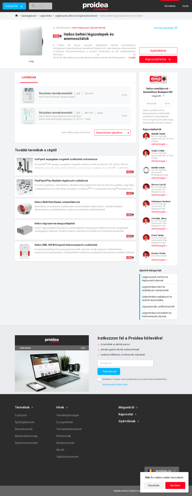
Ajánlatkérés (158, 50)
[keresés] (44, 6)
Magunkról (126, 407)
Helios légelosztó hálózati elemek (88, 27)
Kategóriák (11, 5)
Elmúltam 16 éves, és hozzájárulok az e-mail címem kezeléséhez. (135, 379)
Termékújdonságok (67, 415)
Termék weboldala (163, 28)
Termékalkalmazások (69, 429)
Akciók (60, 449)
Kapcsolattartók (158, 59)
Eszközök (21, 415)
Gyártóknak (127, 421)
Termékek (22, 407)
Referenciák (63, 436)
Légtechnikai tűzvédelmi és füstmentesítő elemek (158, 314)
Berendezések (24, 429)
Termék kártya (75, 166)
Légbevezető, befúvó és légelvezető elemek (76, 16)
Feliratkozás (110, 371)
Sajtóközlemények (67, 456)
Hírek (60, 407)
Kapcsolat (126, 414)
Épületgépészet (29, 16)
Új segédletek (64, 422)
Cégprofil (158, 92)
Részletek (153, 485)
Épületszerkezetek (26, 443)
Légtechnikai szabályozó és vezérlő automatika (158, 298)
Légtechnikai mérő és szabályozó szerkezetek (158, 288)
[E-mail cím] (125, 363)
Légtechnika (46, 16)
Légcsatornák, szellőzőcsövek (158, 306)
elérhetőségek (158, 144)
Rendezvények (65, 443)
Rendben (175, 485)
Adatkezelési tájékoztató (115, 384)
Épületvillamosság (26, 436)
